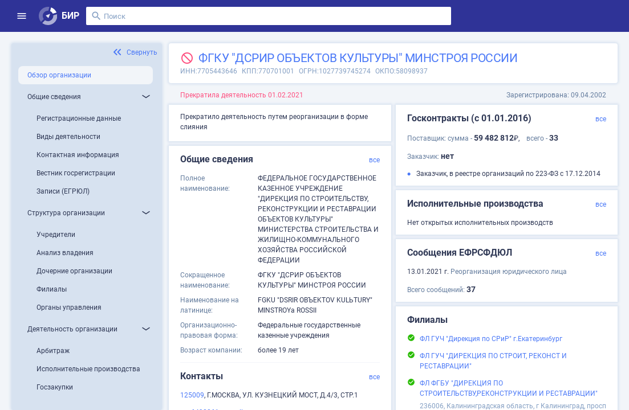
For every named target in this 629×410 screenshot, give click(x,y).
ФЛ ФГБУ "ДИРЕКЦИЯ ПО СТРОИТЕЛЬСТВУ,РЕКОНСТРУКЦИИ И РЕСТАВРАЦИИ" (509, 388)
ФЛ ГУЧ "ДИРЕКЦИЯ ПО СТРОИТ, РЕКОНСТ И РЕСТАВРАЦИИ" (493, 361)
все (374, 160)
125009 (192, 395)
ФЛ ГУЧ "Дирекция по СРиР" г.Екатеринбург (491, 339)
